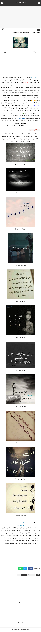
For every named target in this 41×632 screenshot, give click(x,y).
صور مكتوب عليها (26, 523)
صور (38, 29)
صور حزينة (5, 523)
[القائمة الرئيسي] (39, 3)
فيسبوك (30, 568)
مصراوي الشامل (21, 3)
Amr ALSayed (31, 575)
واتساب (20, 568)
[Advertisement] (20, 16)
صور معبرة (18, 523)
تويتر (25, 568)
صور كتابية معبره (35, 77)
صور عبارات (20, 525)
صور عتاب (11, 523)
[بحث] (2, 3)
